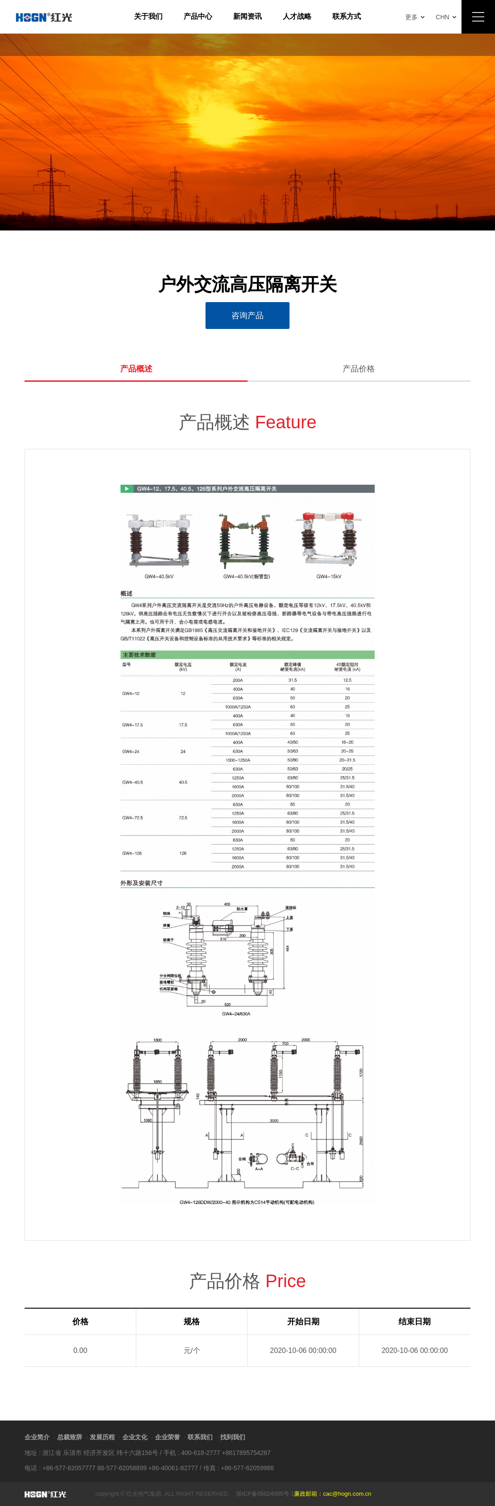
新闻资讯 (247, 16)
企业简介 (37, 1437)
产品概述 (136, 369)
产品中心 (198, 16)
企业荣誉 (167, 1437)
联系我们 (200, 1437)
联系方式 (346, 16)
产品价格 (359, 369)
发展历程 (102, 1437)
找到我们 (232, 1437)
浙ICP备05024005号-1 (265, 1493)
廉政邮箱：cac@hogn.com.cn (332, 1493)
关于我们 (148, 16)
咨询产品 (247, 315)
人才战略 (297, 16)
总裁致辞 (69, 1437)
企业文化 (134, 1437)
